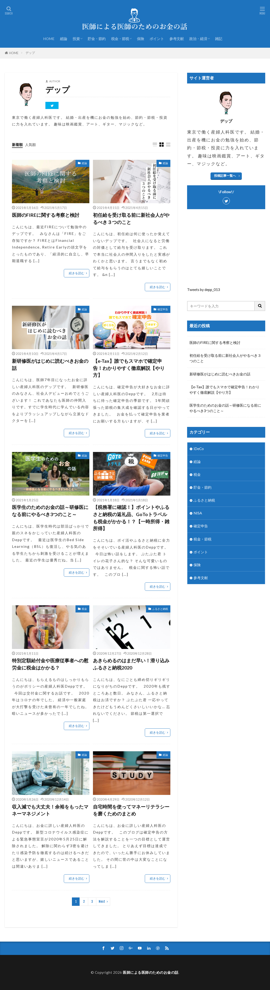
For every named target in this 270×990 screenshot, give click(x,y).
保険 (140, 38)
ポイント (157, 38)
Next (102, 901)
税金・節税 (120, 38)
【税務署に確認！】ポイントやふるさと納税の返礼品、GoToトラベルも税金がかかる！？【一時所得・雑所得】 (131, 517)
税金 (84, 608)
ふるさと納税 (160, 608)
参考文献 (176, 38)
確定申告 (162, 309)
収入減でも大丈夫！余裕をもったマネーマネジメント (50, 810)
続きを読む (76, 273)
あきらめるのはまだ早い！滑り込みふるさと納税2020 (131, 664)
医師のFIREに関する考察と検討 (45, 215)
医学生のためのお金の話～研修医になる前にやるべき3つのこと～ (50, 510)
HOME (48, 38)
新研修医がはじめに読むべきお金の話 (50, 364)
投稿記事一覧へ (225, 175)
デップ (30, 53)
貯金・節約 (97, 38)
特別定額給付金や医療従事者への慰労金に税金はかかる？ (50, 664)
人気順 (30, 144)
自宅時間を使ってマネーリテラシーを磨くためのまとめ (131, 810)
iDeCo (199, 448)
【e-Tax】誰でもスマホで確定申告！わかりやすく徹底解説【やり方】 (129, 368)
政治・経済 (198, 38)
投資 (76, 38)
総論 (63, 38)
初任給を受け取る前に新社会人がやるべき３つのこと (131, 218)
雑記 (218, 38)
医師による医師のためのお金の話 (150, 972)
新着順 (17, 144)
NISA (198, 513)
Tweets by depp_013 (203, 289)
